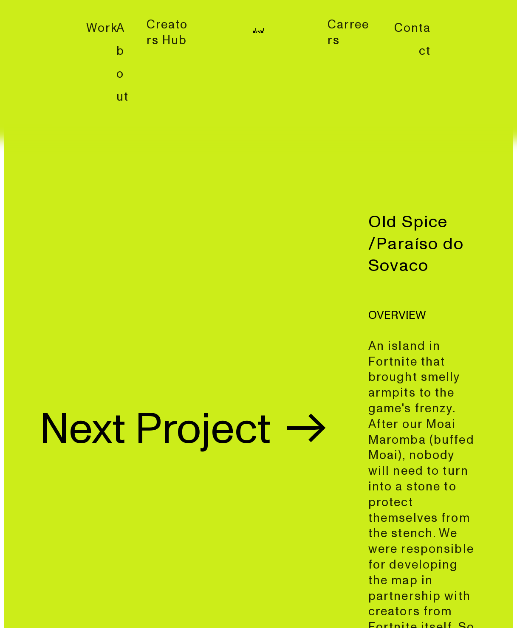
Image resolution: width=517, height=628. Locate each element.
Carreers (349, 32)
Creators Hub (167, 32)
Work (102, 28)
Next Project (186, 429)
